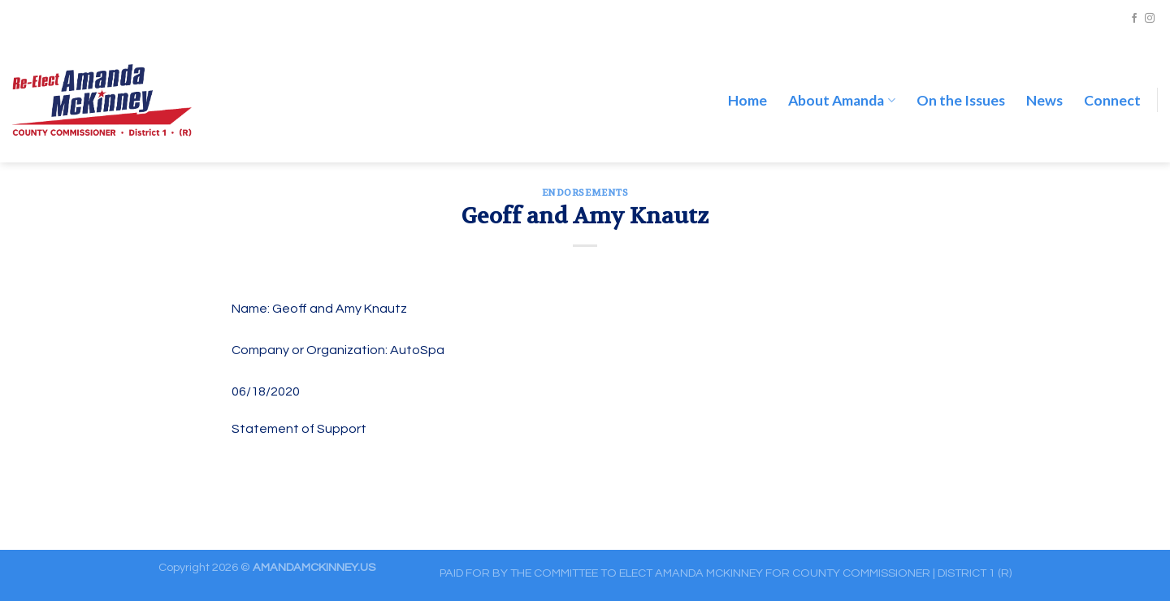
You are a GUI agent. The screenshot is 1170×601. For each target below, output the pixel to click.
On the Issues (960, 84)
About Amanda (841, 84)
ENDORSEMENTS (585, 193)
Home (747, 84)
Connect (1112, 84)
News (1044, 84)
